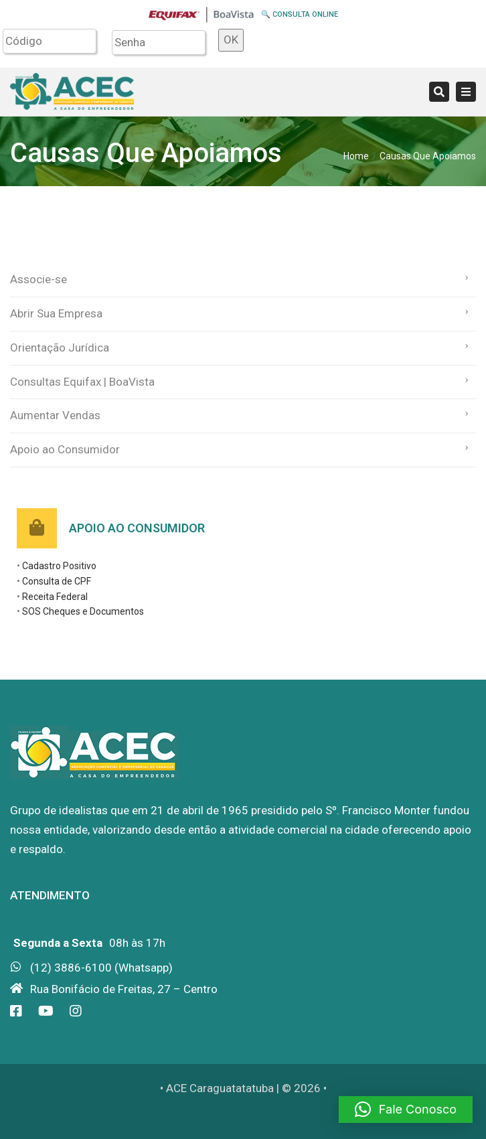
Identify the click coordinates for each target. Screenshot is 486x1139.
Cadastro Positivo (59, 565)
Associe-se (38, 279)
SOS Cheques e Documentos (83, 611)
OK (231, 39)
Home (356, 156)
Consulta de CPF (56, 581)
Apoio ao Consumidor (65, 449)
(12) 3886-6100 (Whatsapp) (101, 967)
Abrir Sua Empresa (56, 313)
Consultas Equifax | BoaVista (82, 381)
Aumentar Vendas (55, 415)
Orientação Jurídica (59, 347)
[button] (406, 1109)
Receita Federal (55, 596)
